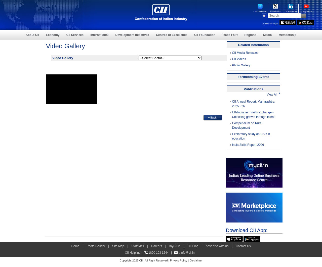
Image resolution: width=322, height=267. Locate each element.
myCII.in (174, 246)
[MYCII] (254, 160)
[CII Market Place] (254, 195)
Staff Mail (137, 246)
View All (273, 94)
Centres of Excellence (171, 35)
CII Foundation (204, 35)
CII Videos (239, 59)
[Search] (284, 15)
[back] (213, 117)
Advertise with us (217, 246)
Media (267, 35)
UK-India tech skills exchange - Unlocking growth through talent (253, 115)
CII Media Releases (245, 53)
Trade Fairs (230, 35)
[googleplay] (305, 22)
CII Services (75, 35)
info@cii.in (188, 252)
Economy (53, 35)
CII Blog (193, 246)
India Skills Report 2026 (248, 145)
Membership (287, 35)
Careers (156, 246)
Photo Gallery (241, 65)
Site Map (118, 246)
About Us (32, 35)
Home (75, 246)
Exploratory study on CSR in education (251, 136)
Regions (250, 35)
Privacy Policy (178, 260)
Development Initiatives (132, 35)
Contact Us (243, 246)
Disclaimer (195, 260)
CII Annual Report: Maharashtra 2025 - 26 (253, 104)
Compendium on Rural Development (247, 125)
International (99, 35)
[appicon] (287, 22)
